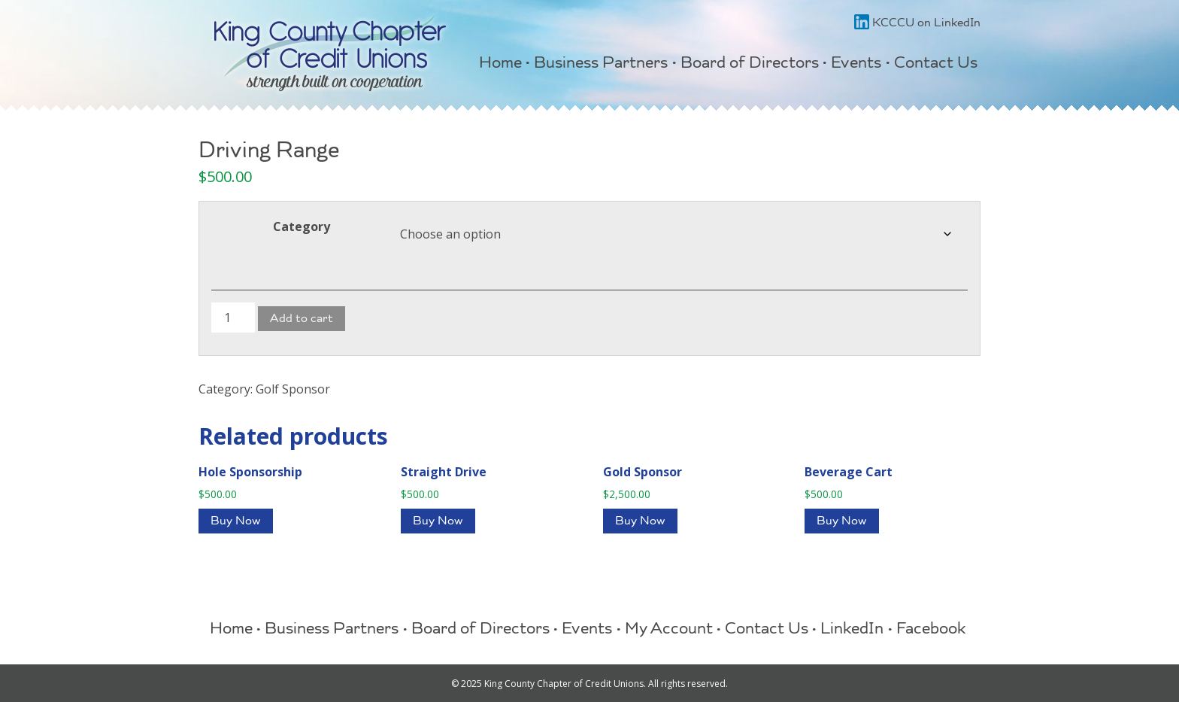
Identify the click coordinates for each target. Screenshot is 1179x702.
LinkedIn (851, 630)
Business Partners (601, 64)
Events (856, 64)
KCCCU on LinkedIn (917, 24)
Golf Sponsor (293, 389)
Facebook (931, 630)
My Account (669, 630)
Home (500, 64)
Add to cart (301, 320)
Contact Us (935, 64)
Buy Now (236, 522)
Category (301, 226)
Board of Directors (749, 64)
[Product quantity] (233, 317)
